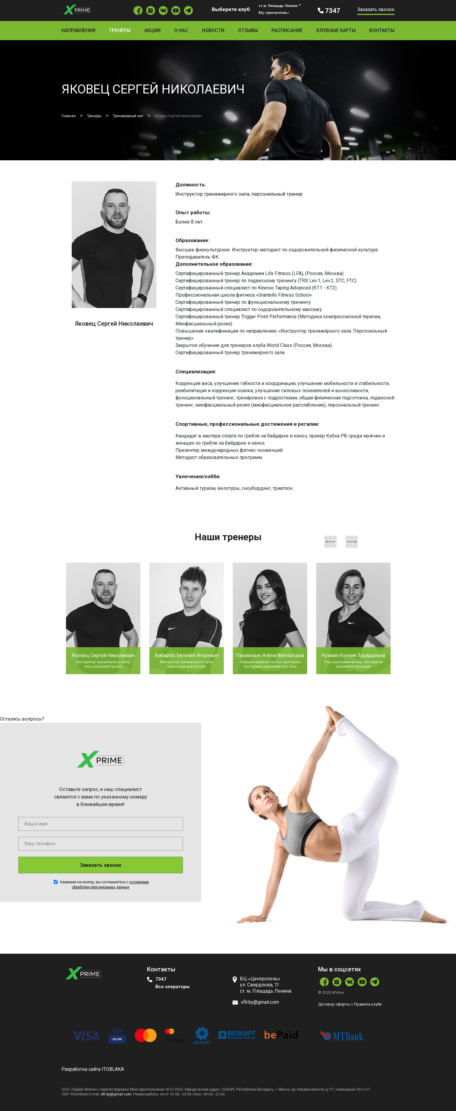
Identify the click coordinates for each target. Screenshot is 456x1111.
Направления (78, 30)
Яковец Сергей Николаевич (204, 115)
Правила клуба (368, 1004)
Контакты (381, 30)
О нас (181, 30)
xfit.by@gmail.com (116, 1094)
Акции (152, 30)
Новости (213, 30)
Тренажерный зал (142, 115)
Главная (70, 115)
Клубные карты (336, 30)
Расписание (287, 30)
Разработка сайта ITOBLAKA (93, 1069)
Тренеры (119, 30)
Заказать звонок (375, 9)
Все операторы (173, 986)
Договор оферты (334, 1004)
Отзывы (248, 30)
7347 (160, 979)
